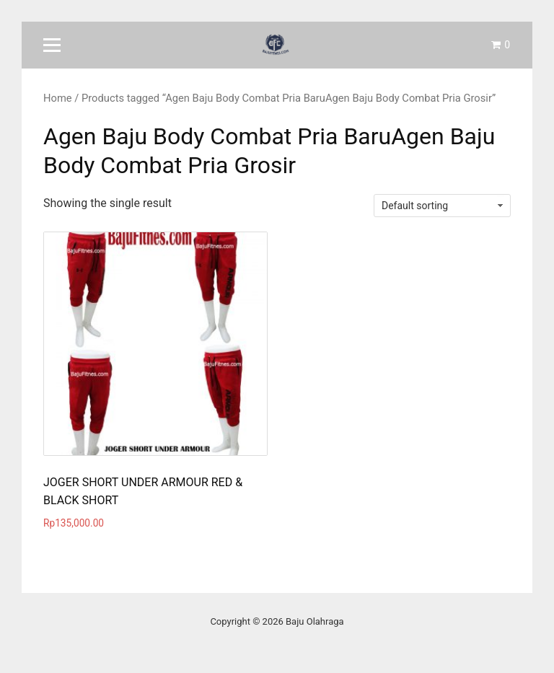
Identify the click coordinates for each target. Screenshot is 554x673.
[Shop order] (442, 205)
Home (57, 98)
